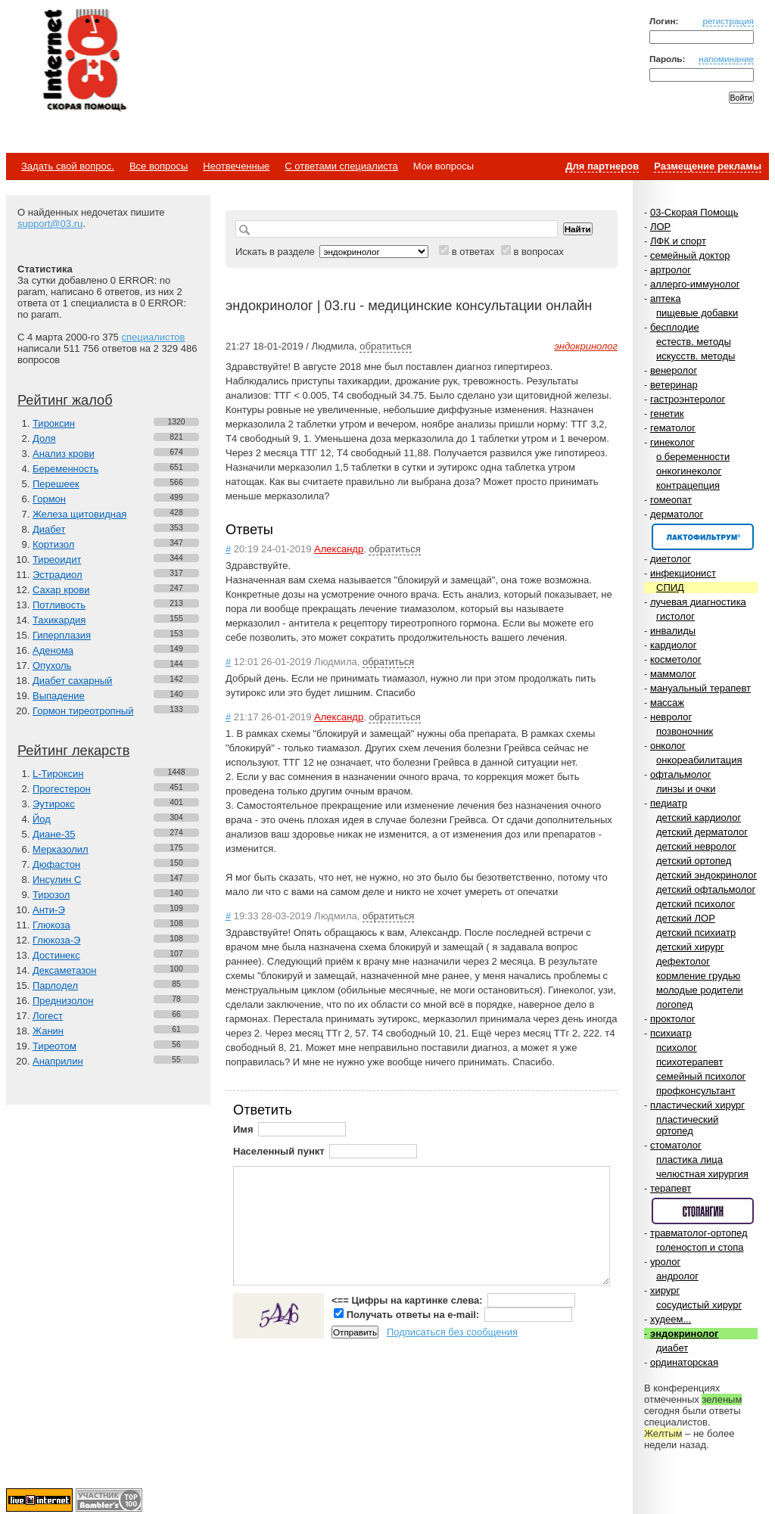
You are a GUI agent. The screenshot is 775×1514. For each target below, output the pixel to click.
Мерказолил (61, 849)
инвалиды (673, 630)
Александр (338, 549)
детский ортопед (693, 860)
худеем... (670, 1319)
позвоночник (684, 731)
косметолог (676, 659)
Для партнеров (602, 166)
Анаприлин (58, 1061)
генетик (667, 413)
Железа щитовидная (79, 514)
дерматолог (676, 514)
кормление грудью (698, 975)
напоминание (726, 59)
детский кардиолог (698, 817)
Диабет (49, 529)
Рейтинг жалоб (65, 400)
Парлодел (55, 985)
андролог (677, 1276)
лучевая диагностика (698, 602)
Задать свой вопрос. (67, 166)
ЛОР (660, 226)
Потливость (59, 605)
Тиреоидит (57, 559)
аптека (665, 298)
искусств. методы (695, 356)
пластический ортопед (687, 1125)
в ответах (473, 251)
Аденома (53, 650)
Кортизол (53, 544)
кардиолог (673, 645)
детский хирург (690, 947)
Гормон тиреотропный (83, 711)
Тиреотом (54, 1046)
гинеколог (672, 442)
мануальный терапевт (700, 688)
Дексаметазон (64, 970)
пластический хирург (697, 1105)
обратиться (385, 346)
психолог (676, 1047)
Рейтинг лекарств (73, 750)
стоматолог (676, 1145)
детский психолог (695, 903)
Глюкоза (51, 925)
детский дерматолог (702, 832)
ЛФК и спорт (678, 241)
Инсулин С (57, 879)
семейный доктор (690, 255)
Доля (44, 438)
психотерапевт (689, 1062)
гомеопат (671, 499)
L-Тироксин (58, 773)
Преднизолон (63, 1000)
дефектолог (683, 961)
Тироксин (54, 423)
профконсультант (696, 1090)
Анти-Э (49, 910)
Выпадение (59, 695)
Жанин (48, 1031)
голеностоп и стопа (700, 1247)
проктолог (673, 1018)
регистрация (728, 21)
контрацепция (688, 485)
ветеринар (674, 384)
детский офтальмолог (705, 889)
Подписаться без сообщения (452, 1332)
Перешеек (56, 484)
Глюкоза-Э (56, 940)
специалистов (153, 337)
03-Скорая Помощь (694, 212)
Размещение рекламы (707, 166)
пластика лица (689, 1159)
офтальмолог (680, 774)
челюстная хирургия (702, 1174)
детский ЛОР (685, 918)
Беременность (65, 468)
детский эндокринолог (706, 875)
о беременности (693, 456)
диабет (672, 1348)
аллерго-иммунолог (695, 284)
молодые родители (699, 990)
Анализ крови (64, 453)
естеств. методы (693, 341)
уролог (665, 1261)
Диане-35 (54, 834)
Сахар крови (61, 589)
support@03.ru (49, 223)
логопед (674, 1004)
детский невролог (696, 846)
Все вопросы (158, 166)
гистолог (675, 616)
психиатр (671, 1033)
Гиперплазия (62, 635)
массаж (667, 702)
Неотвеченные (236, 166)
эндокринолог (684, 1333)
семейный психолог (700, 1076)
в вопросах (538, 251)
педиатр (668, 803)
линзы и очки (685, 788)
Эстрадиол (57, 574)
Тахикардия (59, 620)
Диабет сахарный (72, 680)
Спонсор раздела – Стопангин (703, 1211)
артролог (670, 269)
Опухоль (52, 665)
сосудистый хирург (699, 1304)
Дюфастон (56, 864)
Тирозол (51, 894)
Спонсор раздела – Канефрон (703, 537)
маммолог (673, 673)
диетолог (670, 558)
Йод (42, 819)
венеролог (673, 370)
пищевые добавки (697, 313)
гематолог (673, 428)
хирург (665, 1290)
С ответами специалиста (341, 166)
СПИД (670, 587)
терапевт (670, 1188)
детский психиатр (696, 932)
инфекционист (683, 573)
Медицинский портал (84, 61)
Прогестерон (62, 788)
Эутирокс (54, 804)
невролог (671, 717)
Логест (48, 1015)
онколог (668, 745)
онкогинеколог (688, 471)
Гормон (49, 499)
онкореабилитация (699, 760)
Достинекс (56, 955)
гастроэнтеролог (687, 399)
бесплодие (674, 327)
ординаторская (684, 1362)
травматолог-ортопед (699, 1233)
